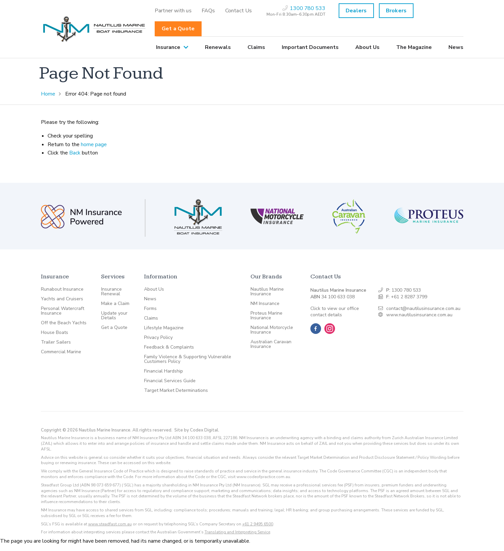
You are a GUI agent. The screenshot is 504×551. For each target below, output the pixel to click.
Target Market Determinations (176, 390)
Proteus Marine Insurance (266, 315)
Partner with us (173, 10)
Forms (150, 308)
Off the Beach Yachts (63, 323)
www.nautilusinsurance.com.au (419, 315)
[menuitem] (173, 10)
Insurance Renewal (111, 291)
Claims (256, 47)
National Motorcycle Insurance (272, 330)
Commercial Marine (61, 352)
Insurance (168, 47)
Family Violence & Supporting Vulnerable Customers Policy (187, 359)
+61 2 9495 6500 (257, 524)
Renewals (218, 47)
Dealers (356, 10)
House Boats (54, 332)
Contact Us (238, 10)
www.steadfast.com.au (110, 524)
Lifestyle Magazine (164, 328)
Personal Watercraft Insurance (62, 311)
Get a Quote (178, 28)
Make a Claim (115, 303)
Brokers (396, 10)
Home (48, 94)
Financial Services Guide (170, 381)
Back (75, 152)
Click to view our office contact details (334, 311)
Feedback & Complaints (169, 347)
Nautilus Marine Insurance (267, 291)
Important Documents (310, 47)
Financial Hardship (163, 371)
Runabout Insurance (62, 289)
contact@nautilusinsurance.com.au (423, 308)
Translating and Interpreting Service (237, 532)
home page (94, 144)
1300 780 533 (406, 290)
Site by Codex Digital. (196, 430)
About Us (367, 47)
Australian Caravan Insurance (271, 344)
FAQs (208, 10)
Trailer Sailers (56, 342)
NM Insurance (265, 303)
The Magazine (414, 47)
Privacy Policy (158, 337)
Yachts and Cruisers (62, 299)
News (455, 47)
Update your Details (114, 315)
